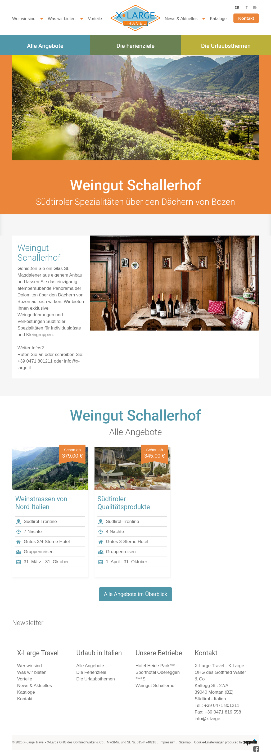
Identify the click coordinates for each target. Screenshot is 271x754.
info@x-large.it (209, 718)
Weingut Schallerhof (156, 685)
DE (237, 8)
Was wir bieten (61, 18)
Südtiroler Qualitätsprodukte (123, 503)
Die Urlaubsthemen (226, 46)
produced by (241, 742)
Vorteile (95, 18)
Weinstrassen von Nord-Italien (41, 503)
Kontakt (246, 18)
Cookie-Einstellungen (209, 742)
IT (246, 8)
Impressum (167, 742)
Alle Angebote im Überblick (135, 594)
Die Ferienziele (135, 46)
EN (255, 8)
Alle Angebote (45, 46)
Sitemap (185, 742)
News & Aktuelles (181, 18)
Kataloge (218, 18)
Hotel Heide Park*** (155, 665)
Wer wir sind (23, 18)
